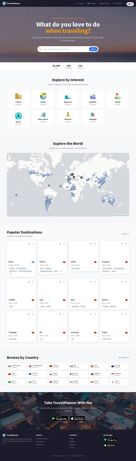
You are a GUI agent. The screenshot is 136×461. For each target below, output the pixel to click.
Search (93, 49)
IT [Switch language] (130, 4)
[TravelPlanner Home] (11, 3)
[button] (86, 179)
